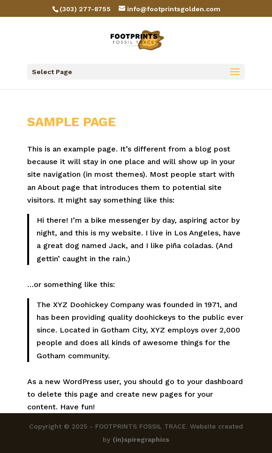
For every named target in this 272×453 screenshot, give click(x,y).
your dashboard (215, 381)
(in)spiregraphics (141, 439)
